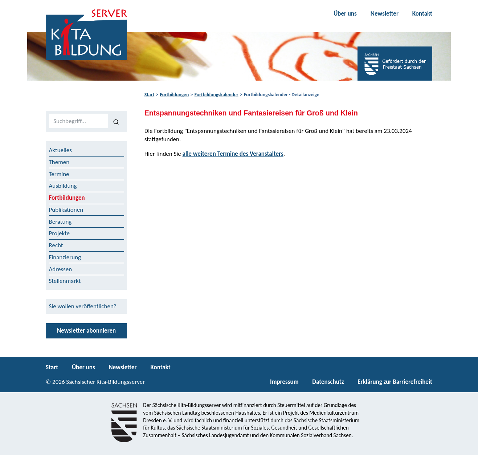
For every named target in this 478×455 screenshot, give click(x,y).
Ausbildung (63, 186)
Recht (56, 245)
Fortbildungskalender (216, 95)
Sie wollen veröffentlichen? (83, 306)
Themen (59, 162)
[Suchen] (116, 121)
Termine (59, 174)
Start (149, 95)
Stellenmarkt (65, 281)
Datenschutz (328, 382)
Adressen (60, 269)
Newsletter (385, 13)
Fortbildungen (174, 95)
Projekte (59, 233)
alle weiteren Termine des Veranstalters (233, 154)
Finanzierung (65, 257)
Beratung (60, 222)
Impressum (284, 382)
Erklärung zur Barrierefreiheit (395, 382)
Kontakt (422, 13)
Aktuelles (60, 150)
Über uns (345, 13)
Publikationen (66, 210)
